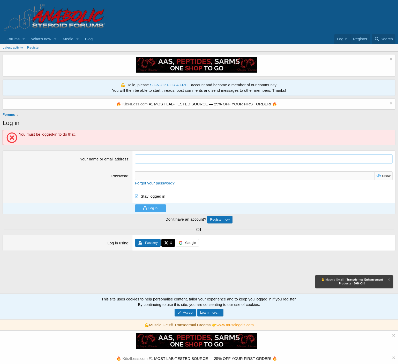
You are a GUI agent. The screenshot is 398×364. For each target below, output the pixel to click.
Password (120, 176)
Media (68, 39)
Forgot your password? (155, 183)
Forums (13, 39)
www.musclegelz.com (235, 325)
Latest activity (13, 47)
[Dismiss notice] (390, 60)
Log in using (118, 243)
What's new (41, 39)
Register (33, 47)
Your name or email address (104, 159)
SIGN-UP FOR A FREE (170, 85)
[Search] (383, 39)
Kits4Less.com (135, 104)
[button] (23, 39)
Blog (89, 39)
